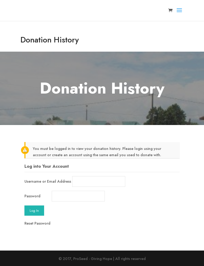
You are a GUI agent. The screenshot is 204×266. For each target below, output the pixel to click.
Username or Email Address (47, 181)
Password (32, 196)
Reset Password (37, 223)
